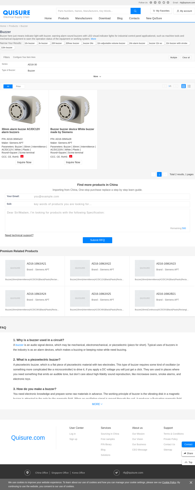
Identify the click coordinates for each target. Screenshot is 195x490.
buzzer (19, 345)
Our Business (139, 444)
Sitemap (168, 449)
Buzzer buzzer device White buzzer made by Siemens (72, 131)
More (93, 38)
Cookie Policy (169, 482)
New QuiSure (154, 18)
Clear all (186, 57)
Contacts (134, 18)
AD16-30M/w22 (15, 139)
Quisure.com (28, 437)
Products (63, 18)
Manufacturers (83, 18)
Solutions (105, 455)
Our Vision (137, 439)
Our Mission (138, 433)
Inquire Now (24, 162)
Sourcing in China (110, 433)
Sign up (73, 439)
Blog (119, 18)
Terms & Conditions (174, 433)
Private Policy (171, 439)
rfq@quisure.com (187, 2)
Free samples (108, 439)
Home (48, 18)
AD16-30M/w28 (63, 139)
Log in (72, 433)
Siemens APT (16, 142)
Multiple (173, 57)
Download (105, 18)
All (8, 86)
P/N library (106, 444)
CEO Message (139, 449)
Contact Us (169, 444)
